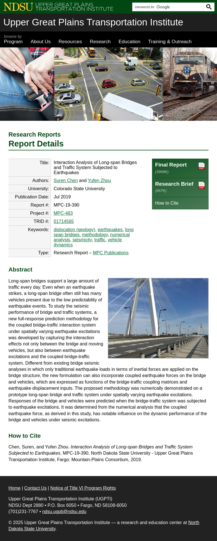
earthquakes (110, 229)
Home (14, 488)
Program (13, 39)
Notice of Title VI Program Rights (83, 488)
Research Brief (180, 187)
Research (100, 41)
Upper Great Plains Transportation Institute (93, 22)
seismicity (82, 239)
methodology (95, 234)
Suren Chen (66, 180)
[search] (167, 7)
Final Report (180, 168)
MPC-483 (63, 213)
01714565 (64, 221)
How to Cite (167, 203)
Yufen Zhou (99, 180)
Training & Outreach (170, 41)
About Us (41, 41)
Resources (70, 41)
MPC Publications (111, 252)
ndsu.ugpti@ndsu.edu (64, 511)
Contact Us (35, 488)
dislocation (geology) (74, 229)
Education (129, 41)
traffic (99, 239)
